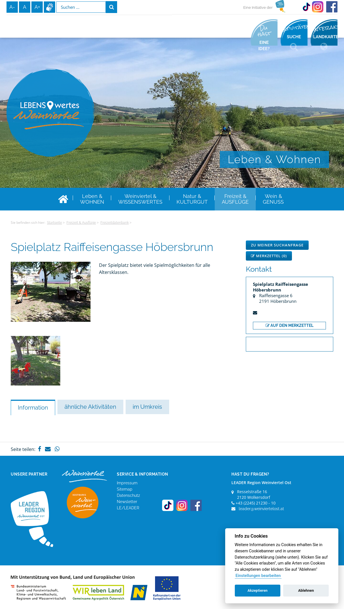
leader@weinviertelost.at (261, 508)
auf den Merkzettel (289, 325)
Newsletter (127, 501)
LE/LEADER (128, 508)
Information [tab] (33, 407)
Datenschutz (128, 495)
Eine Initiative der (258, 7)
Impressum (127, 483)
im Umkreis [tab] (147, 406)
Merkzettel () (269, 255)
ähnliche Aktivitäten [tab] (90, 406)
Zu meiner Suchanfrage (277, 245)
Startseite (54, 223)
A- (12, 7)
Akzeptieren (257, 590)
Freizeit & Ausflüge (81, 223)
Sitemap (124, 489)
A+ (37, 7)
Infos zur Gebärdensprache (49, 7)
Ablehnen (306, 590)
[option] (35, 361)
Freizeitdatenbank (114, 223)
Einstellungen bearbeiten (258, 575)
